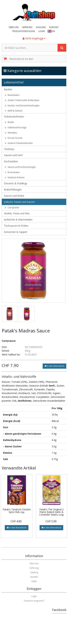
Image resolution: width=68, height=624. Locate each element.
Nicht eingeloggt (34, 38)
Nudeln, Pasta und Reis (17, 213)
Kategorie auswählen (26, 70)
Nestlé (9, 122)
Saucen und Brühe (14, 195)
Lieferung (27, 27)
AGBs (34, 581)
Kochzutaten (11, 161)
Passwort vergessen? (34, 600)
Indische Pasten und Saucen (19, 201)
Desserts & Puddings (15, 183)
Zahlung (41, 27)
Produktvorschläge (23, 31)
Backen (8, 89)
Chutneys (9, 149)
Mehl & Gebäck (13, 110)
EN (53, 31)
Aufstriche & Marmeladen (18, 219)
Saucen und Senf (13, 155)
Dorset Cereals (13, 138)
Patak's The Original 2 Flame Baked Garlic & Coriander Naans (51, 512)
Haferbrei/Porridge (15, 127)
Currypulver (12, 207)
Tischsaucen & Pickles (16, 225)
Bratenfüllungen (13, 189)
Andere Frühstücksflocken (19, 143)
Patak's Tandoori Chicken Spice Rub (17, 511)
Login (41, 31)
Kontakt (54, 27)
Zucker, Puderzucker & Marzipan (22, 100)
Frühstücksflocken (14, 116)
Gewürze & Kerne (14, 177)
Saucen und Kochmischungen (20, 167)
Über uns (13, 27)
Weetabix (11, 132)
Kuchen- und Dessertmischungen (22, 105)
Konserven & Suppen (15, 232)
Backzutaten (12, 95)
